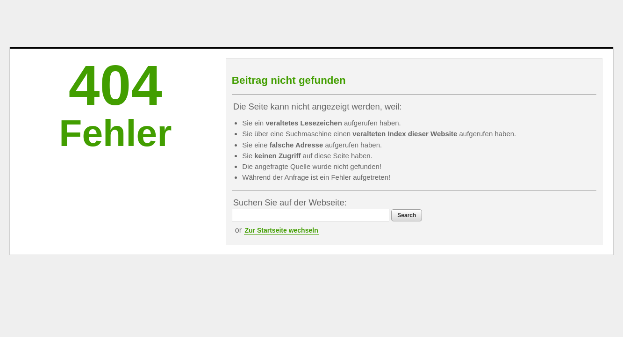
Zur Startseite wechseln (321, 241)
